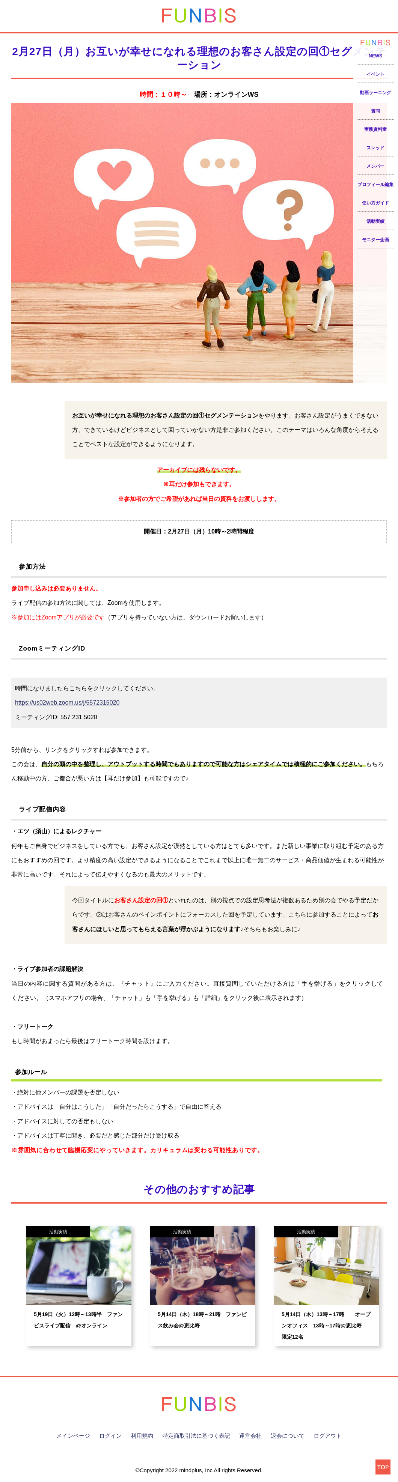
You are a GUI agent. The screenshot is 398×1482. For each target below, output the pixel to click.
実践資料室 (375, 129)
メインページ (73, 1435)
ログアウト (328, 1435)
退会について (288, 1435)
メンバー (375, 166)
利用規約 (142, 1435)
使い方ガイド (375, 203)
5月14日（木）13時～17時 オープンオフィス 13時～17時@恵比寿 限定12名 (326, 1325)
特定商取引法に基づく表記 (196, 1435)
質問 (375, 111)
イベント (375, 74)
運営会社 (250, 1435)
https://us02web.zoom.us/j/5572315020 (67, 702)
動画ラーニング (375, 92)
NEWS (375, 56)
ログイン (110, 1435)
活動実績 (375, 221)
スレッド (375, 147)
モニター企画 (375, 239)
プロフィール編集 (375, 184)
